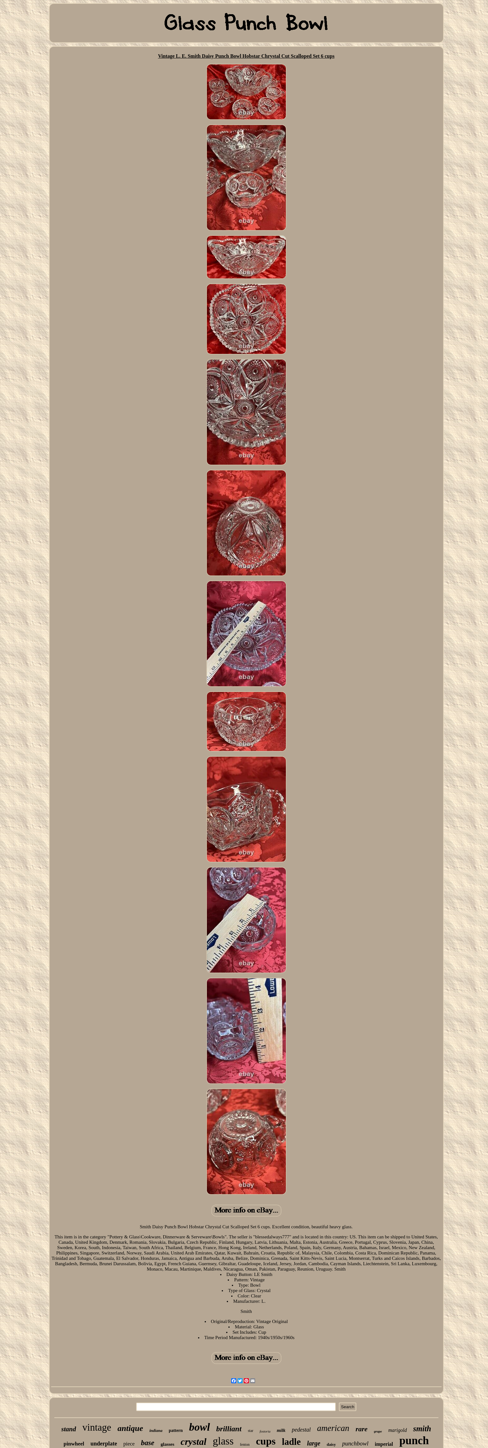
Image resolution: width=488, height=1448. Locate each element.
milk (281, 1430)
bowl (199, 1427)
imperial (384, 1444)
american (333, 1428)
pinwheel (73, 1444)
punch (414, 1440)
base (147, 1443)
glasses (167, 1444)
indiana (155, 1430)
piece (129, 1444)
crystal (194, 1441)
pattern (176, 1430)
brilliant (229, 1429)
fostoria (265, 1431)
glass (223, 1441)
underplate (103, 1443)
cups (265, 1441)
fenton (245, 1444)
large (313, 1443)
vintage (96, 1427)
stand (68, 1429)
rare (362, 1429)
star (250, 1430)
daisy (331, 1444)
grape (378, 1431)
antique (130, 1428)
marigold (397, 1430)
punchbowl (355, 1443)
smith (422, 1428)
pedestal (301, 1430)
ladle (291, 1442)
